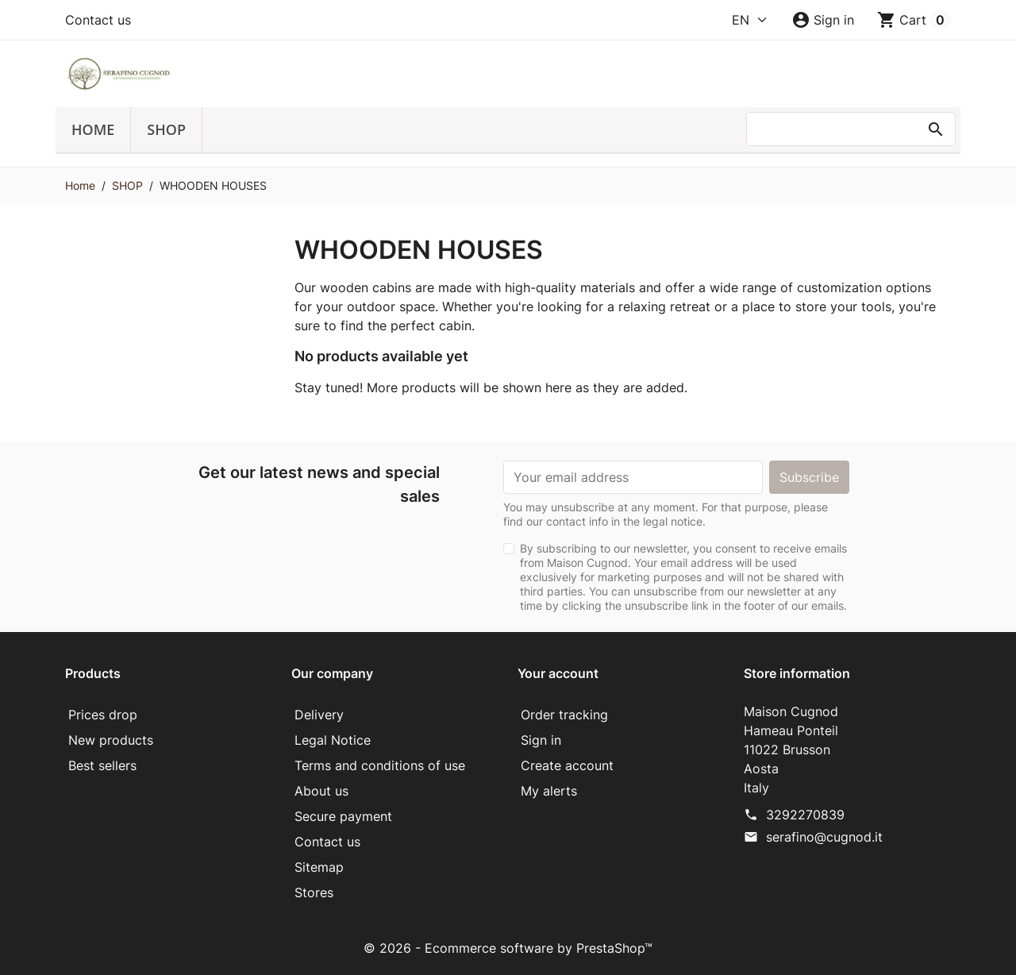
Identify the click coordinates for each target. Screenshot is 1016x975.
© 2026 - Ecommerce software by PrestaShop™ (508, 948)
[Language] (750, 20)
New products (110, 740)
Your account (558, 673)
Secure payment (343, 816)
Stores (313, 892)
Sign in (541, 740)
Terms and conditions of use (379, 765)
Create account (567, 765)
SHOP (166, 129)
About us (321, 791)
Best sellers (102, 765)
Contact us (98, 20)
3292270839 (805, 815)
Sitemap (319, 867)
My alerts (549, 791)
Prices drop (102, 715)
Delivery (319, 715)
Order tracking (564, 715)
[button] (822, 20)
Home (92, 129)
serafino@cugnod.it (824, 837)
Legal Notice (332, 740)
